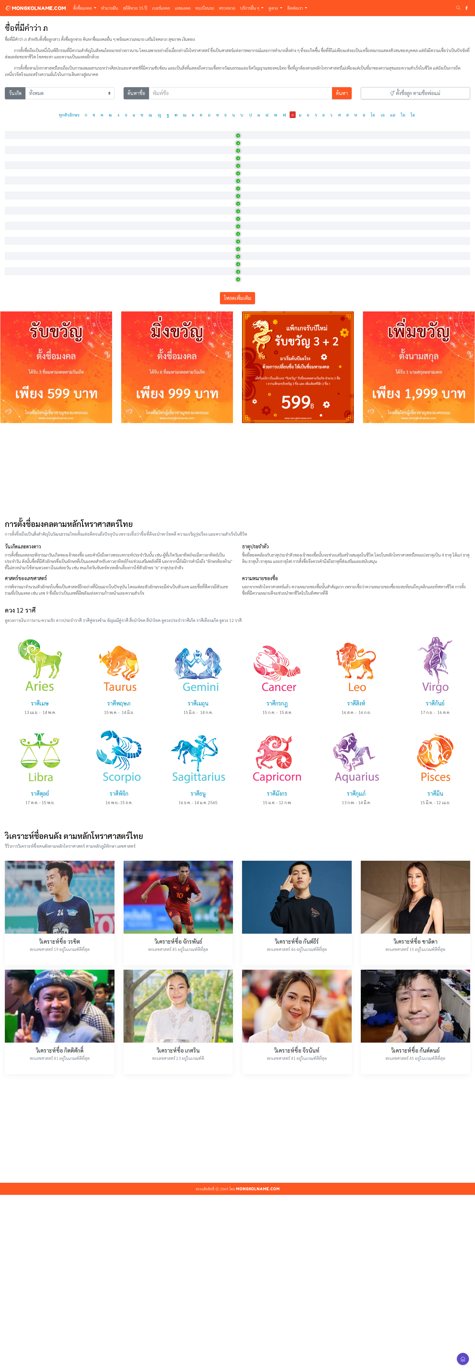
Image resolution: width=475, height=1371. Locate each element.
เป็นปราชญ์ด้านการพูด (223, 353)
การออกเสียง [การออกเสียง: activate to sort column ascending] (142, 130)
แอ (392, 114)
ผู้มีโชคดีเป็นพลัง (219, 176)
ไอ (403, 114)
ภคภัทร (14, 193)
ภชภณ (13, 321)
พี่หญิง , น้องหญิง (218, 305)
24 (426, 354)
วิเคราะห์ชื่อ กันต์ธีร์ (297, 1117)
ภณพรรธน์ (17, 369)
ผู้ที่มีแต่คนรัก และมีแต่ (223, 257)
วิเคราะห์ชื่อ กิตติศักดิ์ (60, 1226)
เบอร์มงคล (161, 8)
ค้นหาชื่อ (136, 93)
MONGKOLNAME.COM (35, 8)
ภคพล (13, 176)
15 (426, 145)
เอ (383, 114)
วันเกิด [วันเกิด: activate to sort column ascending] (332, 130)
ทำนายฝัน (109, 8)
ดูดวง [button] (273, 8)
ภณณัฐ (14, 353)
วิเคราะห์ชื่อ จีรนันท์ (296, 1226)
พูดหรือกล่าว (215, 337)
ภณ (11, 337)
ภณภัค (13, 385)
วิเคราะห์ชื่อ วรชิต (59, 1117)
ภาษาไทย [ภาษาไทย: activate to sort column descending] (17, 130)
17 (426, 161)
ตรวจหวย (227, 8)
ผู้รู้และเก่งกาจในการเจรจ (225, 321)
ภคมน (13, 209)
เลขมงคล (183, 8)
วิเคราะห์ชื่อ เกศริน (178, 1226)
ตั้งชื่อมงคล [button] (83, 8)
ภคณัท (14, 144)
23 (426, 258)
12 (426, 402)
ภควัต (13, 273)
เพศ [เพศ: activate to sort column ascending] (284, 130)
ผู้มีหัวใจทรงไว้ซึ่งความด (224, 433)
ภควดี (13, 225)
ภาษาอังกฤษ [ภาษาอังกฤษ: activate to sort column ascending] (69, 130)
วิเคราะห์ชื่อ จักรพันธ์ (178, 1117)
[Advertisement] (237, 646)
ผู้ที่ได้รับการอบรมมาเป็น (225, 449)
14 (426, 290)
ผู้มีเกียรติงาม (215, 193)
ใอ (413, 114)
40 (426, 370)
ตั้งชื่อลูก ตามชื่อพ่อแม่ (415, 93)
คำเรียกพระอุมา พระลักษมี (226, 225)
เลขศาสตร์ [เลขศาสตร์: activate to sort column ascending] (431, 130)
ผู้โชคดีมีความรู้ (217, 144)
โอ (373, 114)
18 (426, 274)
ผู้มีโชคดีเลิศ (215, 241)
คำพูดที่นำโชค (216, 385)
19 (426, 178)
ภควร (13, 241)
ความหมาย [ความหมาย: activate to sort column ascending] (214, 130)
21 (426, 306)
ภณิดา (13, 401)
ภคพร (13, 160)
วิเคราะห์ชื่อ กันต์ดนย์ (415, 1226)
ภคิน (12, 289)
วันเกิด (15, 93)
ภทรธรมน (16, 433)
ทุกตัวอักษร (69, 114)
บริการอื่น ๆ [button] (250, 8)
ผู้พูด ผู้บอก (214, 401)
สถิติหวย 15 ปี (135, 8)
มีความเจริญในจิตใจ (221, 209)
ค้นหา (342, 93)
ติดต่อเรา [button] (295, 8)
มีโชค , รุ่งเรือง (216, 289)
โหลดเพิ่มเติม (237, 474)
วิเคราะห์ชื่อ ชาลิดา (415, 1117)
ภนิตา (13, 449)
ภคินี (12, 305)
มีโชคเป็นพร (215, 160)
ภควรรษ (15, 257)
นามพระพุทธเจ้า (218, 273)
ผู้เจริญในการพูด (218, 369)
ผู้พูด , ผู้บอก (215, 417)
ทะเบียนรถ (204, 8)
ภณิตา (13, 417)
